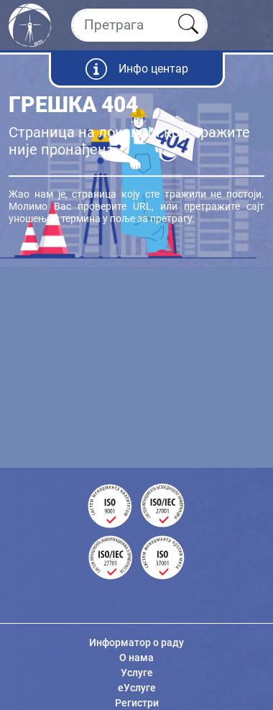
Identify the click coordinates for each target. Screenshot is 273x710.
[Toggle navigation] (249, 25)
